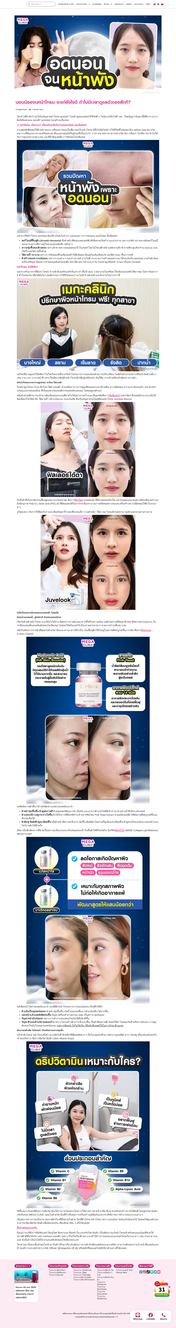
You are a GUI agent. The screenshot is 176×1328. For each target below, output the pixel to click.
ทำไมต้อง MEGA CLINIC (66, 4)
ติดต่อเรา (129, 4)
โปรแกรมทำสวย (83, 4)
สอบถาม (163, 1319)
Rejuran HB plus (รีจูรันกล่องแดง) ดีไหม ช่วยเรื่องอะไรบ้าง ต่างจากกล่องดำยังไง (26, 1292)
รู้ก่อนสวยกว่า (119, 4)
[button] (58, 1266)
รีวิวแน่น (108, 4)
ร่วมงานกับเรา (139, 4)
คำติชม (148, 4)
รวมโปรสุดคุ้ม (97, 4)
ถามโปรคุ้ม (150, 1319)
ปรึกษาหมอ (137, 1319)
